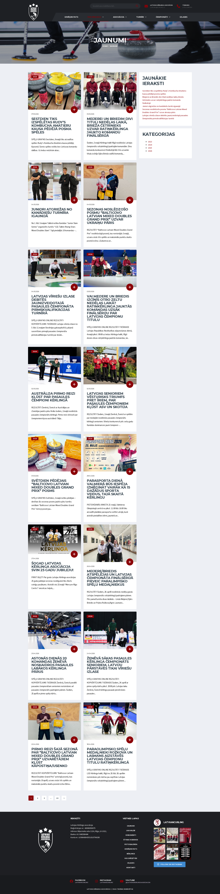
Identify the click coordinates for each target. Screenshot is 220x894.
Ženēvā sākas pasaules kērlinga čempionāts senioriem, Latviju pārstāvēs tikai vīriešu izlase (109, 665)
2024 (150, 144)
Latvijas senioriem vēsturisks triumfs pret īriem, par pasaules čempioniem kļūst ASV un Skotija (107, 400)
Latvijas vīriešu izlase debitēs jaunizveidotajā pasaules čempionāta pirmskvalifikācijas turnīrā (53, 304)
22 (57, 798)
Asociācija (118, 17)
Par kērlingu (94, 17)
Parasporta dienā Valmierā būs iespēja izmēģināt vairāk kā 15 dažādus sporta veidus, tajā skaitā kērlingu (108, 489)
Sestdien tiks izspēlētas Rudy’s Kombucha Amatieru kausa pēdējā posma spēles (51, 125)
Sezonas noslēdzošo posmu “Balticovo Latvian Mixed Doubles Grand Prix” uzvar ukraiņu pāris (109, 216)
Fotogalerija (130, 844)
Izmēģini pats (71, 17)
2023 (150, 141)
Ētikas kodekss (130, 840)
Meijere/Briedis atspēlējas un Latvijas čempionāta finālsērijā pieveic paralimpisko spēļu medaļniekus (110, 578)
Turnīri (140, 17)
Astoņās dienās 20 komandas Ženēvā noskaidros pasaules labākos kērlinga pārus (52, 665)
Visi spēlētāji (130, 858)
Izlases (183, 17)
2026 (150, 151)
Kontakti (130, 868)
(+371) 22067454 (187, 7)
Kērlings (131, 854)
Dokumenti (131, 835)
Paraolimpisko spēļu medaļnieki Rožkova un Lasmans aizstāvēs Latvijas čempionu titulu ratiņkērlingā (109, 755)
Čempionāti (162, 17)
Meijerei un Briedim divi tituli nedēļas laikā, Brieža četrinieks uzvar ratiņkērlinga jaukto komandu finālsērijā (110, 127)
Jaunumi (131, 826)
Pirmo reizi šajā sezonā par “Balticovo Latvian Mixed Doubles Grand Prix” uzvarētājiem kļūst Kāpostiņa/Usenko (54, 757)
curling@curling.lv (157, 7)
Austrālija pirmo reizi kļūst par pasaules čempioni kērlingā (53, 396)
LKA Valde (130, 830)
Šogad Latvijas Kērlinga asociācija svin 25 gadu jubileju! (52, 566)
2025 (150, 148)
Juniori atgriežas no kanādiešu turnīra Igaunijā (51, 212)
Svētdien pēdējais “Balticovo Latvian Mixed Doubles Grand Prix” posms (52, 486)
